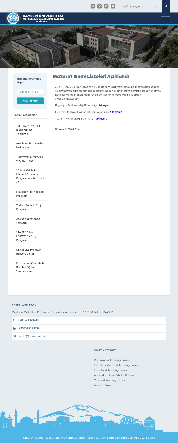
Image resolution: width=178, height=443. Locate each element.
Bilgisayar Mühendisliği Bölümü (112, 360)
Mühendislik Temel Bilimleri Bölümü (114, 375)
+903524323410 (26, 320)
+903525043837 (26, 328)
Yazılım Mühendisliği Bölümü (110, 380)
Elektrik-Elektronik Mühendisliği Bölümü (116, 365)
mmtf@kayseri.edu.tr (29, 336)
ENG (155, 6)
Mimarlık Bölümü (103, 385)
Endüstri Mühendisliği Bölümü (111, 370)
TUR (148, 6)
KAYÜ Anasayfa (131, 6)
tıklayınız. (105, 105)
